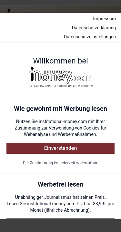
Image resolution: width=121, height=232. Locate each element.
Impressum (104, 18)
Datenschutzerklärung (94, 27)
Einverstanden (60, 148)
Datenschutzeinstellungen (90, 36)
